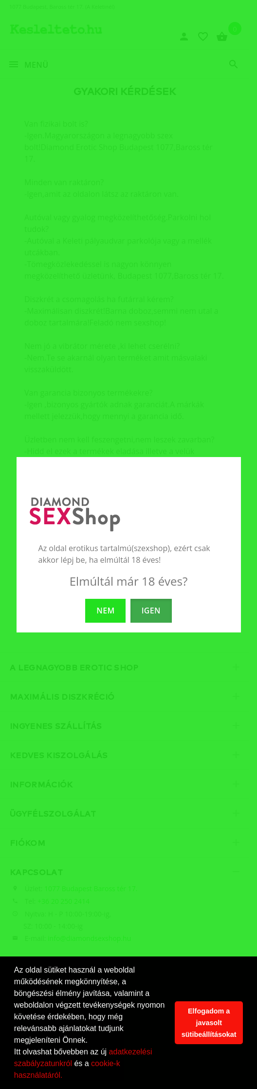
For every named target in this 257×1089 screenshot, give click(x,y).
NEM (105, 610)
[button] (66, 1076)
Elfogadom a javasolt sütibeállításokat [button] (209, 1022)
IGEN (151, 610)
